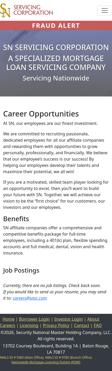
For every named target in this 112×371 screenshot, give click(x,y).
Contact (81, 325)
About (93, 319)
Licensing (29, 325)
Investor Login (68, 319)
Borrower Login (34, 319)
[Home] (26, 10)
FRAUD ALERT (56, 25)
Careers (7, 325)
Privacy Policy (56, 325)
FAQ (98, 325)
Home (8, 319)
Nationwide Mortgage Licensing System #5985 (45, 362)
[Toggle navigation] (104, 10)
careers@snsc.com (30, 298)
